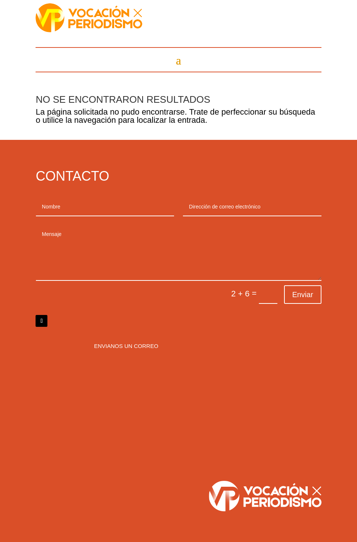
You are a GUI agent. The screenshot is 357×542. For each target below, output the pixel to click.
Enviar (302, 294)
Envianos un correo (126, 346)
